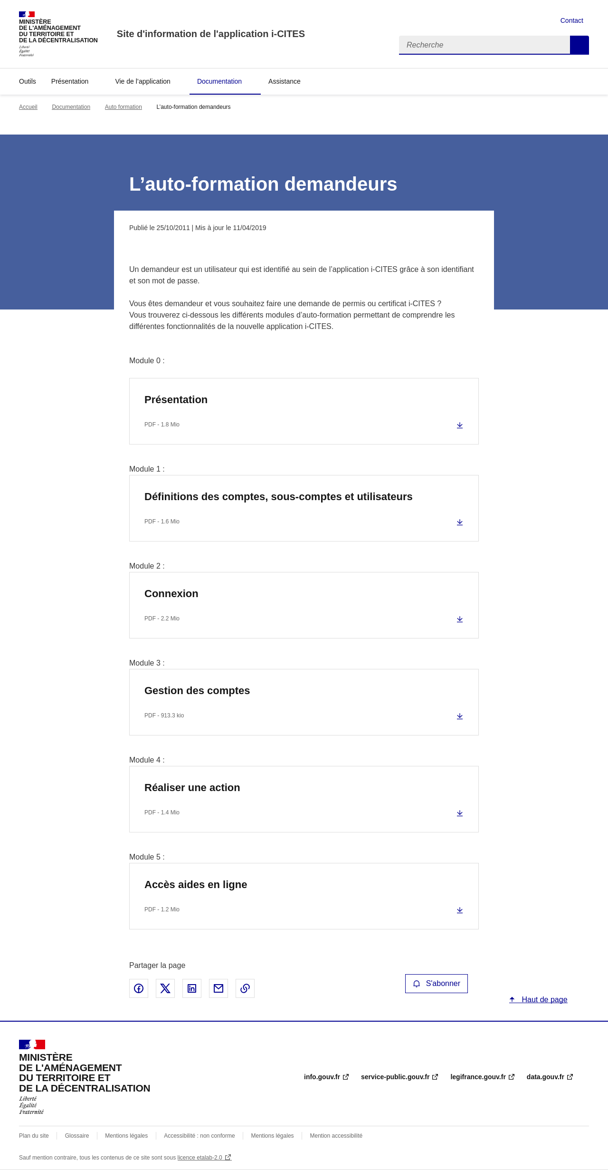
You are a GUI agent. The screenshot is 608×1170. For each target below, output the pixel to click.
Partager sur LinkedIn (191, 988)
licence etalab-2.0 (200, 1157)
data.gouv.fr (545, 1077)
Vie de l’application (143, 81)
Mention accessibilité (336, 1135)
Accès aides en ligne (195, 884)
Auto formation (123, 107)
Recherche (579, 45)
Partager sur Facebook (138, 988)
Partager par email (218, 988)
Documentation (219, 81)
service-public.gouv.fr (395, 1077)
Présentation (70, 81)
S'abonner (436, 983)
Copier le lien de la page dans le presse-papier (245, 988)
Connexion (171, 594)
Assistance (284, 81)
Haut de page (544, 1000)
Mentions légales (126, 1135)
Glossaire (77, 1135)
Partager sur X (165, 988)
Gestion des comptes (197, 690)
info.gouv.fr (322, 1077)
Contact (571, 20)
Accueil (28, 107)
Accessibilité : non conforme (199, 1135)
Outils (27, 81)
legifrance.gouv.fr (477, 1077)
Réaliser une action (192, 787)
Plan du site (34, 1135)
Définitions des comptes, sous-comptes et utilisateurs (278, 497)
